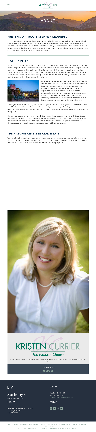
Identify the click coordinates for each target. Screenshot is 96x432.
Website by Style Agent (38, 428)
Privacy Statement (72, 428)
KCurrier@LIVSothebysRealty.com (61, 398)
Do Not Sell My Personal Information (56, 428)
